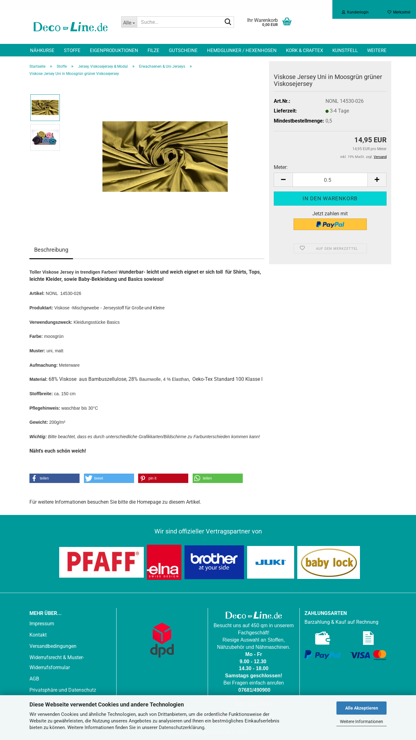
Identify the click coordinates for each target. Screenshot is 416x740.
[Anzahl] (330, 180)
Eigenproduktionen (114, 50)
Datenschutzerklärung (181, 727)
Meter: (281, 167)
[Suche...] (129, 22)
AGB (34, 679)
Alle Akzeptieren (361, 708)
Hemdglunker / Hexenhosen (242, 50)
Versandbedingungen (52, 646)
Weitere (377, 50)
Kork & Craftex (304, 50)
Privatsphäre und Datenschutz (62, 690)
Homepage (149, 502)
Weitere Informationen (361, 721)
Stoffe (72, 50)
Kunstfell (345, 50)
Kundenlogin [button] (355, 12)
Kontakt (38, 635)
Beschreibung (51, 249)
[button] (283, 180)
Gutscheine (183, 50)
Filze (153, 50)
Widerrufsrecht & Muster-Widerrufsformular (56, 662)
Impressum (41, 624)
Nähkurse (42, 50)
